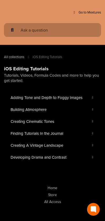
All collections (14, 56)
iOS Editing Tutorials (47, 56)
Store (52, 195)
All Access (52, 201)
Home (52, 188)
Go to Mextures (86, 12)
